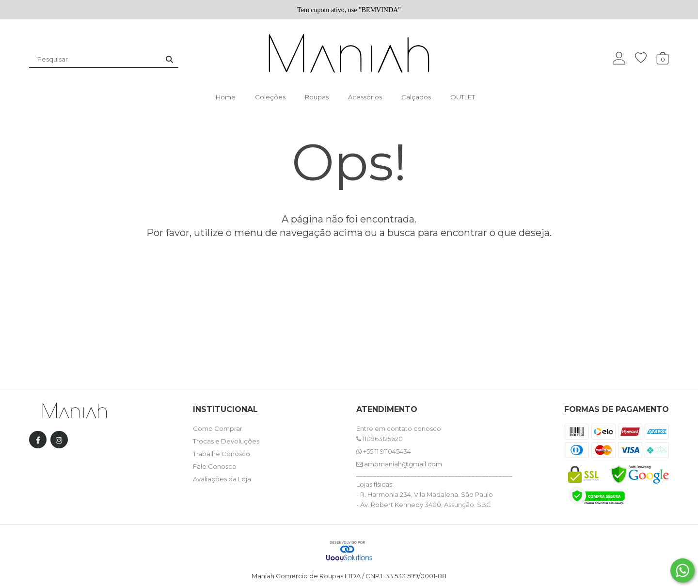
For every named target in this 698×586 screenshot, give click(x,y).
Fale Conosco (215, 466)
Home (226, 97)
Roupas (317, 97)
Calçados (416, 97)
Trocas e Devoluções (226, 441)
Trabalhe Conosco (221, 454)
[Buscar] (169, 59)
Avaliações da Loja (222, 479)
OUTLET (462, 97)
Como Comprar (217, 428)
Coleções (270, 97)
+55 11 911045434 (383, 451)
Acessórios (365, 97)
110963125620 (379, 439)
